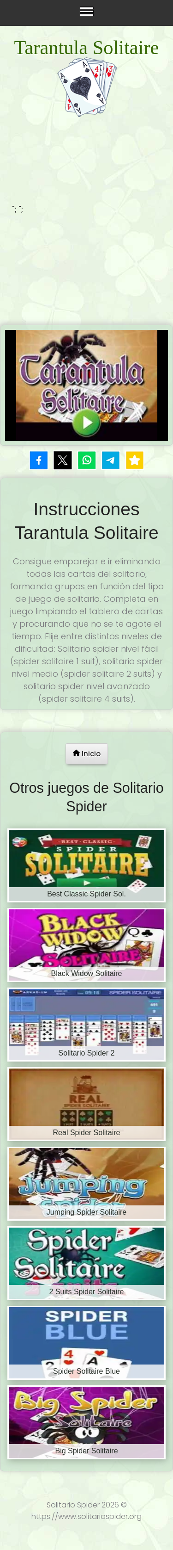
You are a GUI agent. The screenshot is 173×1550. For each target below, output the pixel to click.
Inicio (87, 754)
